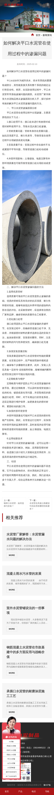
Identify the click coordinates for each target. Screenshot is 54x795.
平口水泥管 (12, 80)
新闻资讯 (47, 35)
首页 (38, 35)
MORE (12, 555)
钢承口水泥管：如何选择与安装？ (14, 504)
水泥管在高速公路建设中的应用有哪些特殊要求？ (40, 506)
